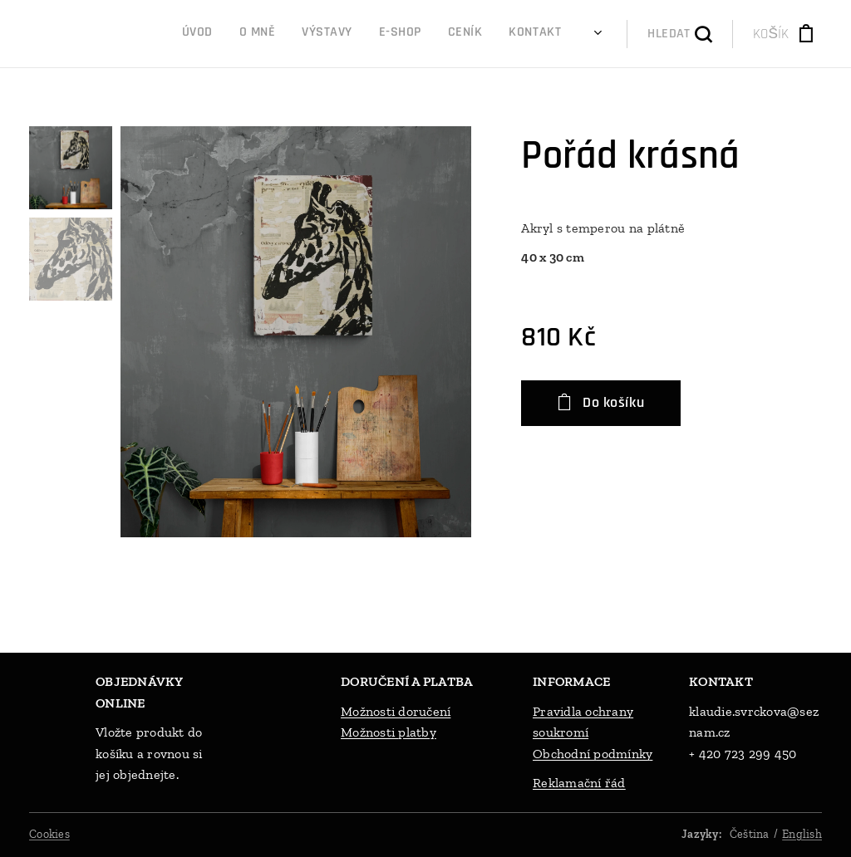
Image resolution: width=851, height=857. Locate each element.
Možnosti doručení (395, 711)
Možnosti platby (388, 732)
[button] (679, 34)
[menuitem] (431, 34)
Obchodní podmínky (592, 754)
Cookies (49, 834)
